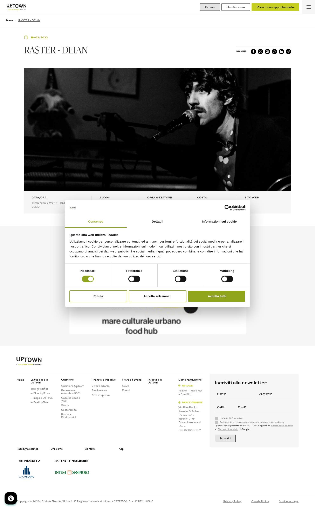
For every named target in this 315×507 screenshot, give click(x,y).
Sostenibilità (69, 409)
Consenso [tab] (95, 221)
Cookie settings (289, 501)
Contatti (90, 448)
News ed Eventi (132, 379)
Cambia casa (236, 7)
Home (20, 379)
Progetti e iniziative (104, 379)
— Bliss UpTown (40, 393)
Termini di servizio (228, 429)
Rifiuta (98, 296)
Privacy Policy (232, 501)
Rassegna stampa (27, 448)
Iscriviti (225, 438)
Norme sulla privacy (282, 425)
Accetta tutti (217, 296)
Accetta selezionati (157, 296)
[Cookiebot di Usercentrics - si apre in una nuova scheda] (228, 208)
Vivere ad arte (101, 385)
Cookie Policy (260, 501)
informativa (236, 418)
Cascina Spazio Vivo (70, 399)
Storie (65, 405)
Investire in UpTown (155, 381)
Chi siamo (57, 448)
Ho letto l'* (232, 418)
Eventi (126, 390)
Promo (210, 7)
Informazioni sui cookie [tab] (219, 221)
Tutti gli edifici (39, 388)
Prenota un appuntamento (275, 7)
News (9, 20)
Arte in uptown (101, 395)
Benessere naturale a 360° (71, 392)
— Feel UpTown (39, 402)
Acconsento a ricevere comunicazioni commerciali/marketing (252, 422)
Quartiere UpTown (72, 385)
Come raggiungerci (190, 379)
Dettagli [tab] (157, 221)
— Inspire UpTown (41, 397)
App (121, 448)
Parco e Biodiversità (68, 416)
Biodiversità (99, 390)
